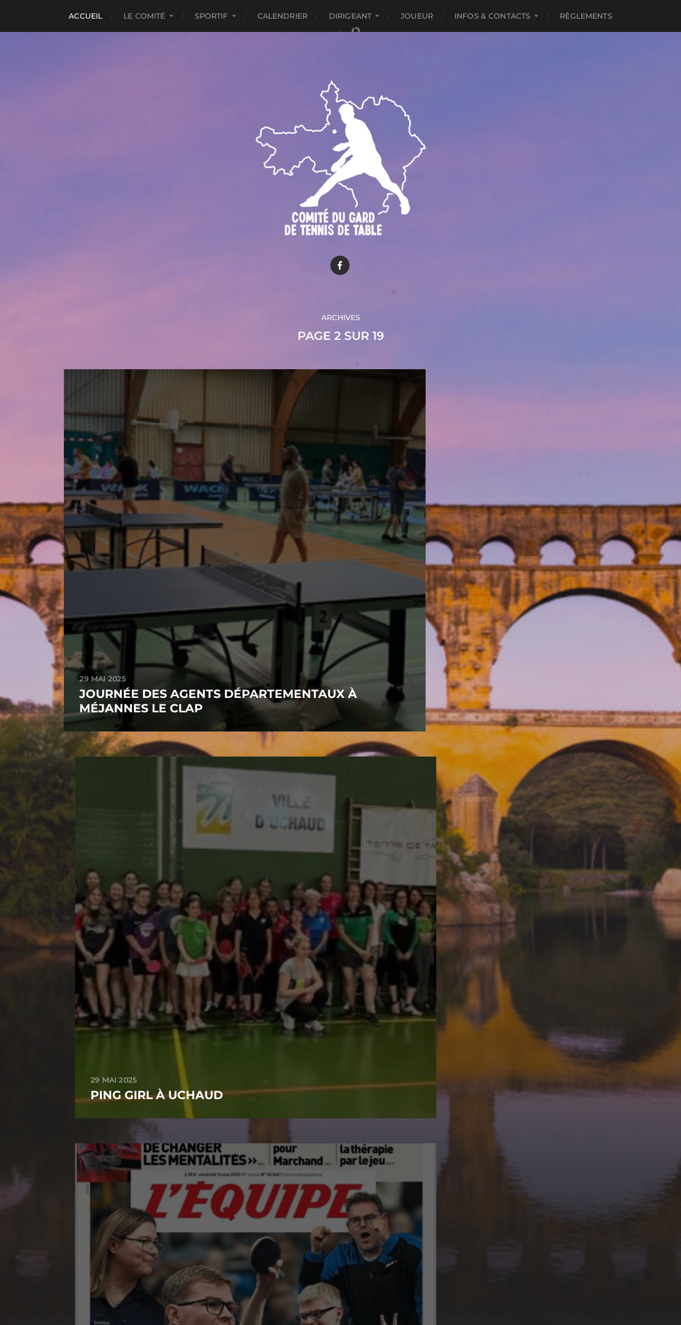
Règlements (586, 16)
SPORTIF (211, 16)
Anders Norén (363, 1278)
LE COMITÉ (144, 16)
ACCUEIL (85, 16)
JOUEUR (417, 16)
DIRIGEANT (350, 16)
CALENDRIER (283, 16)
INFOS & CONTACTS (492, 16)
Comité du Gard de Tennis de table (361, 1253)
